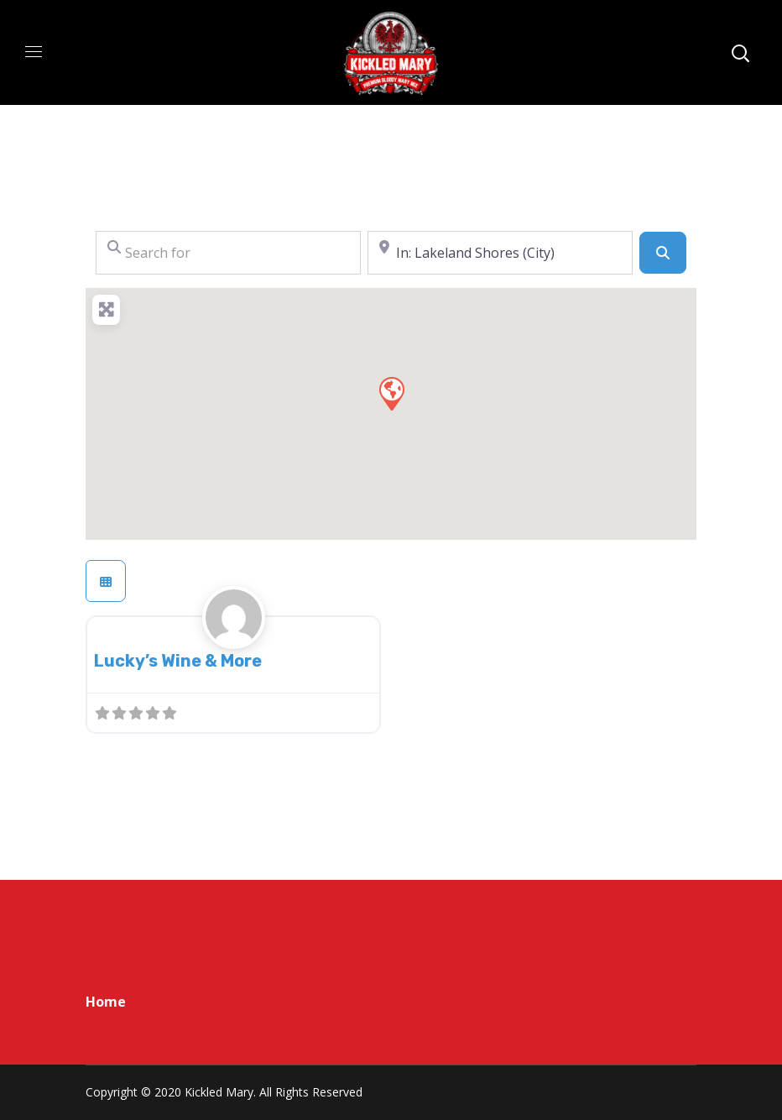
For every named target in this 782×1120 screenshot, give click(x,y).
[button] (391, 393)
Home (106, 1001)
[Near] (500, 253)
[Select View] (106, 581)
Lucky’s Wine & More (178, 661)
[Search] (662, 253)
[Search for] (228, 253)
